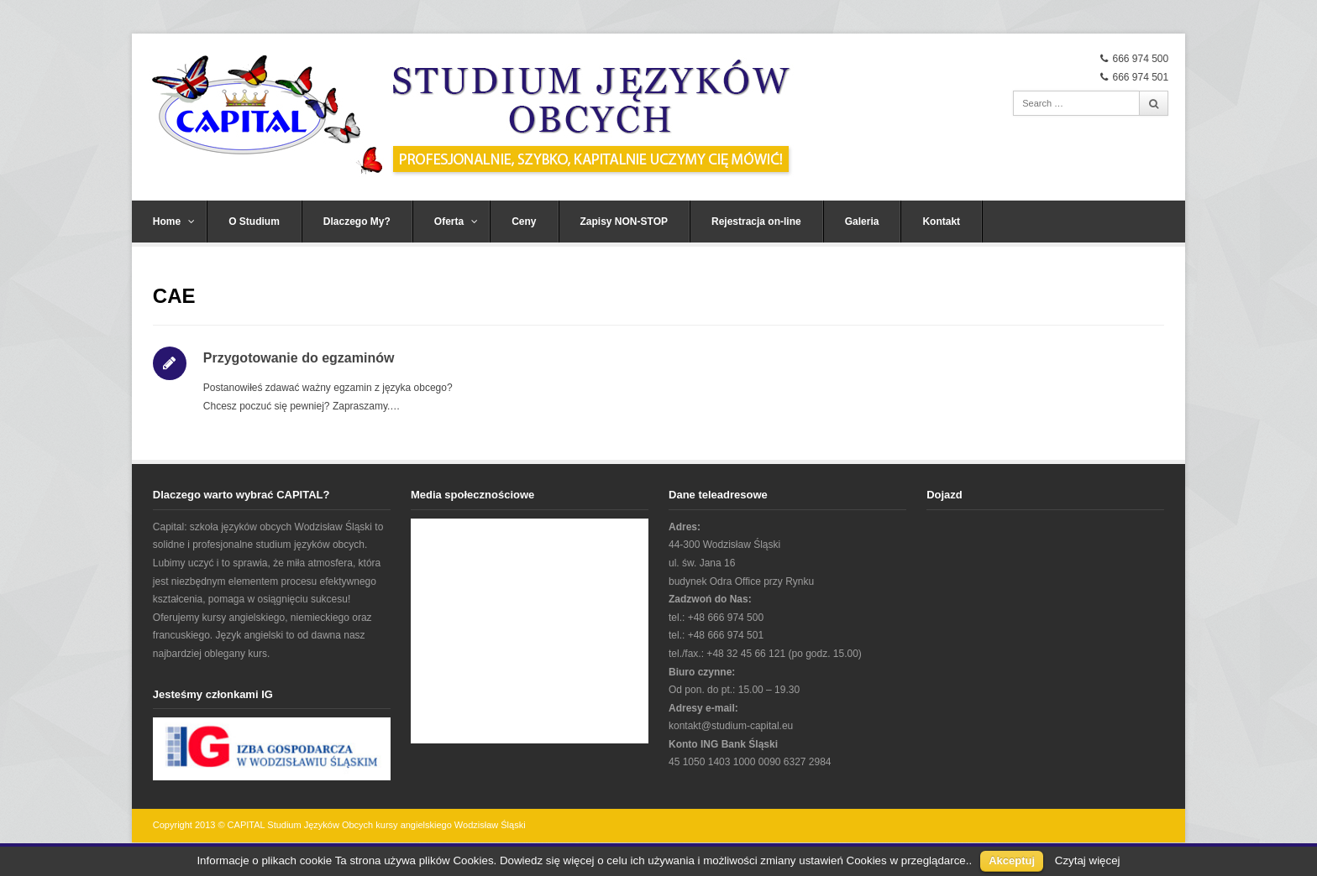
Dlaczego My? (357, 221)
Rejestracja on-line (756, 221)
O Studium (254, 221)
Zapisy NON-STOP (624, 221)
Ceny (524, 221)
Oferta (456, 221)
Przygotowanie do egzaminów (299, 358)
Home (174, 221)
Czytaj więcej (1087, 860)
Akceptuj (1012, 860)
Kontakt (941, 221)
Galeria (862, 221)
